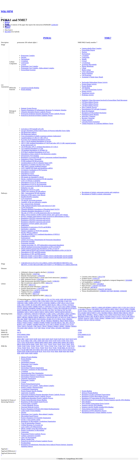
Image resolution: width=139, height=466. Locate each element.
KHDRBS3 (20, 312)
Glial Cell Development (28, 437)
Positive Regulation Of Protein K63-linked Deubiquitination (40, 409)
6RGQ (19, 344)
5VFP (54, 341)
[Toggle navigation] (1, 17)
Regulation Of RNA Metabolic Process (94, 410)
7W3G (37, 348)
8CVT (19, 350)
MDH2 (66, 315)
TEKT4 (24, 326)
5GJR (35, 339)
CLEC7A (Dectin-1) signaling (30, 181)
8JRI (27, 350)
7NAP (59, 344)
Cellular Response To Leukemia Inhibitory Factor (97, 123)
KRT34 (47, 312)
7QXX (38, 346)
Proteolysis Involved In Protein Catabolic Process (37, 115)
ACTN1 (47, 299)
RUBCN (96, 316)
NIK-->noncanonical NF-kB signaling (33, 193)
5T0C (31, 341)
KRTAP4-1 (28, 314)
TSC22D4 (20, 328)
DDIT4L (44, 305)
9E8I (64, 351)
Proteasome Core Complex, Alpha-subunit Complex (37, 68)
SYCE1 (118, 316)
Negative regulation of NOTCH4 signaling (34, 231)
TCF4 (72, 324)
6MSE (46, 342)
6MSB (37, 342)
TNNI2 (96, 318)
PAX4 (115, 314)
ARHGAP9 (101, 307)
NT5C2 (106, 314)
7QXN (19, 346)
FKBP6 (132, 309)
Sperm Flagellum (87, 73)
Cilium (84, 68)
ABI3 (42, 299)
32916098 (128, 280)
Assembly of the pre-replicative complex (34, 202)
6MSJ (59, 342)
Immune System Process (29, 108)
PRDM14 (49, 321)
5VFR (63, 341)
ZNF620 (97, 320)
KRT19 (37, 312)
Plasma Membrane (88, 66)
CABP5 (26, 301)
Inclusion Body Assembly (29, 403)
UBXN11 (31, 328)
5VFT (71, 341)
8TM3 (74, 350)
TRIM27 (62, 326)
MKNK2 (25, 317)
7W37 (64, 346)
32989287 (97, 282)
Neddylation (25, 225)
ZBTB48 (125, 318)
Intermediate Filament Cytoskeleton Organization (36, 375)
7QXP (24, 346)
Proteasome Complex (28, 55)
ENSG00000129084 (23, 334)
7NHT (68, 344)
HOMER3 (32, 308)
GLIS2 (103, 311)
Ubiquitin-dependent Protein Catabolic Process (36, 112)
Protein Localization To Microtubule (32, 430)
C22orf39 (20, 301)
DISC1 (117, 309)
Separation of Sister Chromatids (31, 159)
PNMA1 (19, 321)
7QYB (51, 346)
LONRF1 (73, 314)
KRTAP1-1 (68, 312)
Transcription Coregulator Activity (93, 409)
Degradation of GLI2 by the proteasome (33, 184)
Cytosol (23, 64)
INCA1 (133, 311)
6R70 (68, 342)
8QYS (65, 350)
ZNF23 (131, 318)
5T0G (35, 341)
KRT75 (94, 313)
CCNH (66, 301)
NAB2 (69, 317)
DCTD (33, 305)
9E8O (27, 353)
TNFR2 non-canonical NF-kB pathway (33, 191)
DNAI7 (122, 309)
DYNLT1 (71, 305)
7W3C (28, 348)
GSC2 (114, 311)
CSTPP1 (27, 305)
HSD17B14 (58, 308)
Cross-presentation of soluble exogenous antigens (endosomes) (41, 136)
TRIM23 (56, 326)
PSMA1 (47, 38)
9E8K (72, 351)
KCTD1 (39, 310)
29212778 (101, 277)
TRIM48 (108, 318)
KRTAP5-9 (35, 314)
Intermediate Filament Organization (32, 368)
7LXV (45, 344)
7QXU (28, 346)
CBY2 (120, 307)
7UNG (80, 346)
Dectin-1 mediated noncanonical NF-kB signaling (37, 179)
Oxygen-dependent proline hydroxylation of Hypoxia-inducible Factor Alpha (45, 130)
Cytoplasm (24, 61)
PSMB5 (47, 323)
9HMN (35, 353)
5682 (18, 330)
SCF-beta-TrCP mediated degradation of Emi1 (35, 139)
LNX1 (99, 313)
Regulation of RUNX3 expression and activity (35, 222)
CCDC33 (132, 307)
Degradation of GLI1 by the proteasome (33, 182)
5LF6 (75, 339)
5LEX (47, 339)
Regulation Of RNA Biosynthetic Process (95, 396)
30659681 (116, 291)
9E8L (19, 353)
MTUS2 (63, 317)
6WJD (24, 344)
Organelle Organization (28, 378)
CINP (58, 303)
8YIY (49, 351)
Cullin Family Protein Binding (30, 410)
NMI (29, 319)
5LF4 (71, 339)
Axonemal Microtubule (89, 64)
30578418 (102, 285)
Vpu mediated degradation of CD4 (32, 148)
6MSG (50, 342)
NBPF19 (74, 317)
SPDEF (56, 324)
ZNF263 (80, 320)
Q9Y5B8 (81, 337)
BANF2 (69, 299)
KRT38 (57, 312)
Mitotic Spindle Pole (27, 439)
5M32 (27, 341)
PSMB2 (42, 323)
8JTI (34, 350)
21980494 (103, 291)
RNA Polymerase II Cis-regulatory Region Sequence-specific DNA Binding (106, 400)
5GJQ (31, 339)
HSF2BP (65, 308)
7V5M (60, 346)
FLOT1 (80, 311)
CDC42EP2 (95, 309)
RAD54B (54, 323)
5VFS (67, 341)
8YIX (45, 351)
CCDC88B (81, 309)
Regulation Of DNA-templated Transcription (96, 394)
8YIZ (52, 351)
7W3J (50, 348)
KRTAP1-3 (20, 314)
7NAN (50, 344)
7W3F (33, 348)
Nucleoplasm (25, 59)
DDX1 (112, 309)
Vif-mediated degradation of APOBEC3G (34, 150)
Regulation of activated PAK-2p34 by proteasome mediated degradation (44, 157)
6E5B (28, 342)
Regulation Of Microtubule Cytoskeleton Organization (38, 421)
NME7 (107, 38)
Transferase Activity (88, 93)
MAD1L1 (36, 315)
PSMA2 (71, 321)
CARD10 (114, 307)
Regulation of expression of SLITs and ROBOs (36, 227)
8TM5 (23, 351)
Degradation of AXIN (28, 172)
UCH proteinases (26, 198)
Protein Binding (26, 89)
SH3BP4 (36, 324)
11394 (80, 332)
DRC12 (59, 305)
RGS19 (72, 323)
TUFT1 (113, 318)
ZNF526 (92, 320)
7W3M (59, 348)
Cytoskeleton (86, 63)
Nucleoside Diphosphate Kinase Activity (95, 82)
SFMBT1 (29, 324)
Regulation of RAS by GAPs (30, 189)
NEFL (84, 314)
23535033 (50, 272)
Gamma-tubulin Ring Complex (91, 48)
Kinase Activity (87, 91)
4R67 (23, 339)
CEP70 (36, 303)
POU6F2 (129, 314)
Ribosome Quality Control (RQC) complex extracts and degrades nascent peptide (47, 256)
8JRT (31, 350)
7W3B (24, 348)
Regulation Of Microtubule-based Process (34, 402)
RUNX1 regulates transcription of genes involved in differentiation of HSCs (45, 216)
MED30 (116, 313)
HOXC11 (51, 308)
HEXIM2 (26, 308)
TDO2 (19, 326)
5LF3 (67, 339)
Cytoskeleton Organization (29, 389)
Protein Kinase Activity (89, 84)
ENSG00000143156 (84, 334)
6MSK (64, 342)
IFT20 (70, 308)
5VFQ (59, 341)
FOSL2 (90, 311)
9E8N (23, 353)
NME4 (101, 314)
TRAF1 (39, 326)
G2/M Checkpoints (27, 207)
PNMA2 (25, 321)
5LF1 (63, 339)
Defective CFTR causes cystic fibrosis (33, 195)
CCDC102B (45, 301)
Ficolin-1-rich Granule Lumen (30, 419)
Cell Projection (86, 75)
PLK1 (64, 319)
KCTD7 (63, 310)
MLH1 (36, 317)
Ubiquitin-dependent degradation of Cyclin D (35, 211)
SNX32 (113, 316)
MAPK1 (42, 315)
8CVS (72, 348)
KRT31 (42, 312)
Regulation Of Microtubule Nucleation (94, 113)
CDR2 (26, 303)
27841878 (41, 276)
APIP (61, 299)
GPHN (68, 306)
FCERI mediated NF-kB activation (32, 161)
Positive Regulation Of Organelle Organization (36, 418)
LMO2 (67, 314)
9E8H (61, 351)
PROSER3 (81, 316)
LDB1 (49, 314)
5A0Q (27, 339)
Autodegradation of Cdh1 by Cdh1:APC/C (34, 138)
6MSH (55, 342)
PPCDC (43, 321)
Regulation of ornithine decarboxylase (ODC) (35, 164)
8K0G (38, 350)
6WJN (28, 344)
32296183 (54, 25)
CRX (22, 305)
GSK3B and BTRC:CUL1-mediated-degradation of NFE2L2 (40, 234)
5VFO (50, 341)
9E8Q (31, 353)
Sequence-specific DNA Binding (92, 405)
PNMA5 (31, 321)
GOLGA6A (61, 306)
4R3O (19, 339)
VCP (35, 328)
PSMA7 (30, 323)
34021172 (49, 283)
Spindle (84, 59)
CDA (70, 301)
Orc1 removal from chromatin (30, 204)
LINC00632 (61, 314)
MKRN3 (31, 317)
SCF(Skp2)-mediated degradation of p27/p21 (35, 152)
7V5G (55, 346)
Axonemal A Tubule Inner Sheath (92, 77)
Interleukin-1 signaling (28, 229)
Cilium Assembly (87, 120)
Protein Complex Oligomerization (32, 387)
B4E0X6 (20, 337)
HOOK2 (44, 308)
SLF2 (48, 324)
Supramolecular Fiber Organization (32, 373)
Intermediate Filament (28, 362)
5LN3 (23, 341)
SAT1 (24, 324)
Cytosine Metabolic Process (30, 405)
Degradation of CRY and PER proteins (33, 252)
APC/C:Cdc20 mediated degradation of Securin (36, 141)
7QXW (33, 346)
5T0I (42, 341)
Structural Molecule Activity (30, 407)
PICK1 (59, 319)
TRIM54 (73, 326)
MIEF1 (19, 317)
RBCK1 (59, 323)
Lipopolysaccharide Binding (30, 88)
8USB (36, 351)
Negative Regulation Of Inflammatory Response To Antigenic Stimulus (43, 110)
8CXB (23, 350)
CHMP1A (53, 303)
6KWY (32, 342)
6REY (72, 342)
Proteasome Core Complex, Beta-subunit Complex (37, 414)
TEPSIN (80, 318)
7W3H (42, 348)
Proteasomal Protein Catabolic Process (33, 434)
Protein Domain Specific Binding (31, 391)
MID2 (70, 315)
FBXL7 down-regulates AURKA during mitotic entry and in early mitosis (44, 214)
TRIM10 (50, 326)
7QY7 (42, 346)
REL (64, 323)
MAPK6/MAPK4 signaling (30, 197)
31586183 (55, 281)
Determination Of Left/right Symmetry (94, 109)
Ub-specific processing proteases (31, 200)
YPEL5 (53, 328)
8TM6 (28, 351)
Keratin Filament (26, 366)
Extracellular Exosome (28, 70)
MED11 (110, 313)
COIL (19, 305)
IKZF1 (74, 308)
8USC (41, 351)
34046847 (63, 277)
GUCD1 (19, 308)
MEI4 (121, 313)
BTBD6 (108, 307)
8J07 (83, 346)
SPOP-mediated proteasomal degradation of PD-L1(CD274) (40, 248)
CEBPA (30, 303)
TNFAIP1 (30, 326)
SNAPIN (108, 316)
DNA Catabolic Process (89, 107)
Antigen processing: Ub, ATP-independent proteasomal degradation (42, 245)
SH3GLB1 (42, 324)
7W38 (68, 346)
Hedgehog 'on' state (27, 188)
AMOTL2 (94, 307)
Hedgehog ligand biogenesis (30, 175)
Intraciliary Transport (88, 116)
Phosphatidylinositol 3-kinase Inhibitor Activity (97, 412)
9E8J (68, 351)
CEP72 (41, 303)
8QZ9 (69, 350)
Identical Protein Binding (29, 357)
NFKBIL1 (90, 314)
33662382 (44, 286)
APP (65, 299)
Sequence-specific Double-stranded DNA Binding (97, 407)
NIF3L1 (96, 314)
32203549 (40, 279)
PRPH (66, 321)
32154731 (37, 290)
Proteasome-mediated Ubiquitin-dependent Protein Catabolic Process (43, 113)
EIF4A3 (25, 306)
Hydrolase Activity (88, 95)
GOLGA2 (54, 306)
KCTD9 (68, 310)
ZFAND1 (59, 328)
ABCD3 (34, 299)
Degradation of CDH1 (28, 236)
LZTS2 (30, 315)
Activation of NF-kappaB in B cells (32, 129)
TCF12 (67, 324)
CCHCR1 (88, 309)
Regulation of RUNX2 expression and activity (35, 218)
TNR (35, 326)
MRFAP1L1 (43, 317)
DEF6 (49, 305)
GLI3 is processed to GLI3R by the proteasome (36, 186)
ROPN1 (19, 324)
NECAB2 (20, 319)
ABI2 (38, 299)
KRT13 (27, 312)
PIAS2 (119, 314)
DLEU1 (54, 305)
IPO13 (30, 310)
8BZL (64, 348)
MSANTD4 (50, 317)
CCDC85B (59, 301)
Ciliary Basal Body (88, 71)
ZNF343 (86, 320)
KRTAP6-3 (43, 314)
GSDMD (73, 306)
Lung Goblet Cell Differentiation (31, 427)
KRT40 (62, 312)
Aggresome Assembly (28, 393)
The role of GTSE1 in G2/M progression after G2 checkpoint (40, 213)
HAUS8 (118, 311)
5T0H (39, 341)
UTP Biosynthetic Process (90, 104)
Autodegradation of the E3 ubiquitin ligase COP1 (36, 163)
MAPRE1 (48, 315)
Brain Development (88, 111)
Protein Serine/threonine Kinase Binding (34, 400)
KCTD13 (45, 310)
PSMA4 (25, 323)
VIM (38, 328)
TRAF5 (44, 326)
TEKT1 (132, 316)
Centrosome (25, 63)
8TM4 (19, 351)
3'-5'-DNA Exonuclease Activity (92, 89)
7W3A (19, 348)
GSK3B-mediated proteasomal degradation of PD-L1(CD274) (40, 247)
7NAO (54, 344)
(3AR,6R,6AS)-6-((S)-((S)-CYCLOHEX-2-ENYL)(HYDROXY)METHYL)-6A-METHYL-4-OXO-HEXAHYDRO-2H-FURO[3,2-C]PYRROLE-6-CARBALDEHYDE (49, 264)
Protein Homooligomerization (30, 384)
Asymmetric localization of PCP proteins (34, 170)
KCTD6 (57, 310)
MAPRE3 (55, 315)
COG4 (67, 303)
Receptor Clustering (88, 118)
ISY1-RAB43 (82, 313)
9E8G (56, 351)
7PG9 (72, 344)
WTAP (48, 328)
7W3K (54, 348)
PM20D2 (69, 319)
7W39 (73, 346)
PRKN (62, 321)
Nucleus (23, 57)
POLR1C (37, 321)
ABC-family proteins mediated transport (34, 166)
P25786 (25, 337)
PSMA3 (19, 323)
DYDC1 (64, 305)
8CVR (68, 348)
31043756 (36, 274)
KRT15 (32, 312)
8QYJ (42, 350)
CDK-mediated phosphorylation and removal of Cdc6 (38, 206)
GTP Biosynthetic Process (90, 102)
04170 (19, 332)
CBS (39, 301)
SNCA (52, 324)
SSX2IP (62, 324)
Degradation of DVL (27, 173)
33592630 (123, 291)
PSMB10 (37, 323)
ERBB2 (35, 306)
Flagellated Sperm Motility (90, 114)
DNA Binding (86, 402)
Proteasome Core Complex (29, 66)
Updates (7, 27)
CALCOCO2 (33, 301)
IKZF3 (19, 310)
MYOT (131, 313)
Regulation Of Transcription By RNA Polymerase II (98, 398)
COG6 (72, 303)
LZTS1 (25, 315)
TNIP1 (92, 318)
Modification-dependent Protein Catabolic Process (37, 398)
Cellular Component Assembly (31, 436)
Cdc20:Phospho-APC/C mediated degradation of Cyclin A (39, 147)
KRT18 (89, 313)
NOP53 (34, 319)
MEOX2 (126, 313)
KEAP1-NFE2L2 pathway (29, 232)
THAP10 (86, 318)
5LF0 (60, 339)
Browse (7, 22)
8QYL (47, 350)
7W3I (46, 348)
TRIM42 (68, 326)
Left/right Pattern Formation (91, 122)
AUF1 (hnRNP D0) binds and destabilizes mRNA (37, 168)
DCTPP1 (38, 305)
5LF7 (19, 341)
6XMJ (32, 344)
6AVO (23, 342)
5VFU (19, 342)
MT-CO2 (58, 317)
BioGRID (8, 32)
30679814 (93, 287)
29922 (80, 330)
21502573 (96, 278)
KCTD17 (52, 310)
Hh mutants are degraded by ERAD (32, 177)
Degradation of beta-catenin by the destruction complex (38, 154)
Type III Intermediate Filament (31, 423)
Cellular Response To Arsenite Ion (32, 425)
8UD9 (32, 351)
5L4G (39, 339)
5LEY (52, 339)
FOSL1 (85, 311)
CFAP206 (46, 303)
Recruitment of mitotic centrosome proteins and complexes (100, 192)
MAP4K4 (104, 313)
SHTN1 (102, 316)
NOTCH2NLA (41, 319)
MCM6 (61, 315)
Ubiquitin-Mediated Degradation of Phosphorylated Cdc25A (40, 209)
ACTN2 (52, 299)
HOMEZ (39, 308)
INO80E (24, 310)
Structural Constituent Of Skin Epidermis (34, 369)
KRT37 (52, 312)
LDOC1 (54, 314)
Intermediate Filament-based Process (32, 377)
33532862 (100, 284)
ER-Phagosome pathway (29, 132)
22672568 (109, 291)
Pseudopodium (25, 443)
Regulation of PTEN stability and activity (34, 223)
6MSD (41, 342)
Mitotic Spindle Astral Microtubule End (33, 428)
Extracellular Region (88, 50)
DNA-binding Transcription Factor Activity (95, 403)
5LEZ (56, 339)
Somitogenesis (25, 238)
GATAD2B (96, 311)
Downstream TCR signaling (30, 155)
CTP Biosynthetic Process (90, 105)
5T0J (46, 341)
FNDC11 (41, 306)
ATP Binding (86, 88)
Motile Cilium (86, 70)
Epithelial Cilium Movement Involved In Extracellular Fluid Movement (104, 100)
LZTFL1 (20, 315)
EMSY (30, 306)
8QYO (61, 350)
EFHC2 (127, 309)
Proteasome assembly (28, 241)
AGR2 (57, 299)
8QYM (51, 350)
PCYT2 (54, 319)
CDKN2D (20, 303)
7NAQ (63, 344)
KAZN (34, 310)
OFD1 (111, 314)
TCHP (127, 316)
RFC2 (68, 323)
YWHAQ (119, 318)
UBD (25, 328)
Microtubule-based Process (29, 416)
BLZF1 (74, 299)
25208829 (36, 292)
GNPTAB (48, 306)
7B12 (41, 344)
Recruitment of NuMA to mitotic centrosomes (96, 194)
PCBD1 (49, 319)
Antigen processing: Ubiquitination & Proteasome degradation (41, 239)
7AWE (37, 344)
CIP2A (63, 303)
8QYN (56, 350)
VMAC (43, 328)
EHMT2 (19, 306)
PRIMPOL (56, 321)
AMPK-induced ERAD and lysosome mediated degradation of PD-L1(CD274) (46, 250)
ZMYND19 (66, 328)
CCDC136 (52, 301)
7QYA (46, 346)
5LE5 (43, 339)
